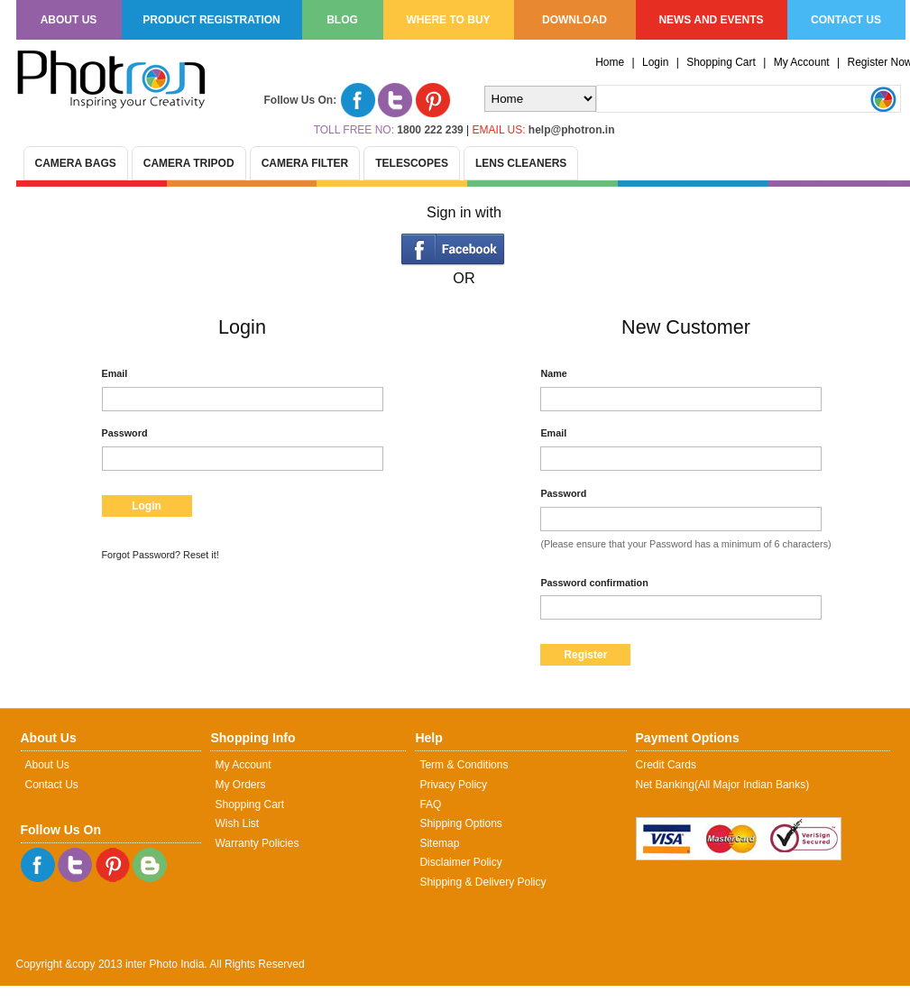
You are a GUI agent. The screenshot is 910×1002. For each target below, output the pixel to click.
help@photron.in (572, 130)
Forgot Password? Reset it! (160, 554)
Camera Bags (75, 163)
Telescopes (411, 163)
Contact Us (51, 784)
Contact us (846, 20)
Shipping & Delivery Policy (482, 882)
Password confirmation (594, 582)
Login (655, 62)
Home (609, 62)
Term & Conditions (463, 764)
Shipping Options (460, 823)
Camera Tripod (188, 163)
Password (125, 432)
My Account (802, 62)
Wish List (237, 823)
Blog (342, 20)
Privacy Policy (453, 784)
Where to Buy (448, 20)
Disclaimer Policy (460, 862)
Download (574, 20)
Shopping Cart (721, 62)
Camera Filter (305, 163)
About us (69, 20)
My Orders (240, 784)
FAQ (430, 804)
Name (553, 373)
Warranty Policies (257, 843)
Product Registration (211, 20)
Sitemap (439, 843)
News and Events (710, 20)
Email (115, 373)
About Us (47, 764)
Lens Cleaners (520, 163)
